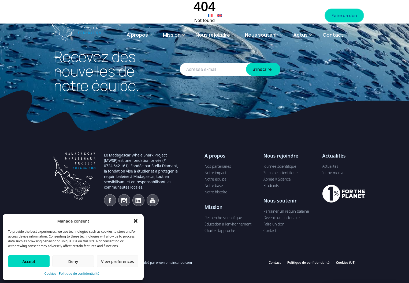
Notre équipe (215, 179)
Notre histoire (215, 191)
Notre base (213, 185)
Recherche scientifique (223, 217)
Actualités (330, 166)
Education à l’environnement (227, 224)
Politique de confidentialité (79, 273)
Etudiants (271, 185)
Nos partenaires (217, 166)
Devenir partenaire (293, 15)
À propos (137, 35)
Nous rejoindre (213, 35)
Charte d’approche (219, 230)
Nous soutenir (261, 35)
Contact (333, 35)
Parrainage (244, 15)
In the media (332, 172)
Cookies (50, 273)
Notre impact (215, 172)
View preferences (117, 261)
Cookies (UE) (345, 262)
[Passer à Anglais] (219, 15)
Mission (172, 35)
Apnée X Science (277, 179)
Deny (73, 261)
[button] (135, 221)
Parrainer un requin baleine (286, 211)
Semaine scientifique (280, 172)
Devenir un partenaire (281, 217)
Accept (29, 261)
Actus (300, 35)
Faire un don (344, 15)
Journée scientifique (279, 166)
